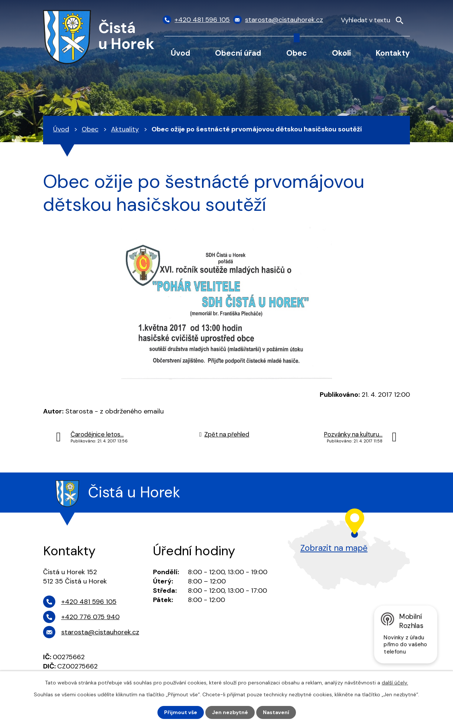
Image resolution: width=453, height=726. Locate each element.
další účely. (395, 682)
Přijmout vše (180, 712)
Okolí (341, 53)
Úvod (180, 53)
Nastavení (276, 712)
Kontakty (393, 53)
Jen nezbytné (230, 712)
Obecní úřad (238, 53)
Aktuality (125, 129)
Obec (296, 53)
